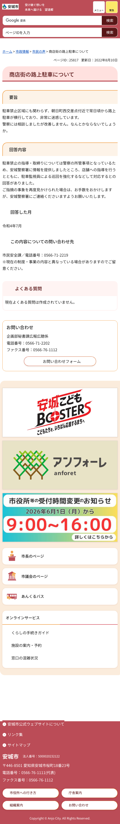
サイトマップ (19, 745)
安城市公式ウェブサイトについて (36, 724)
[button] (99, 7)
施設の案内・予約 (26, 645)
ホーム (7, 51)
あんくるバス (32, 596)
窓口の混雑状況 (24, 658)
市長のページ (32, 556)
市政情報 (22, 51)
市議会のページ (34, 576)
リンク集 (15, 734)
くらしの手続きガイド (30, 632)
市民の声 (38, 51)
